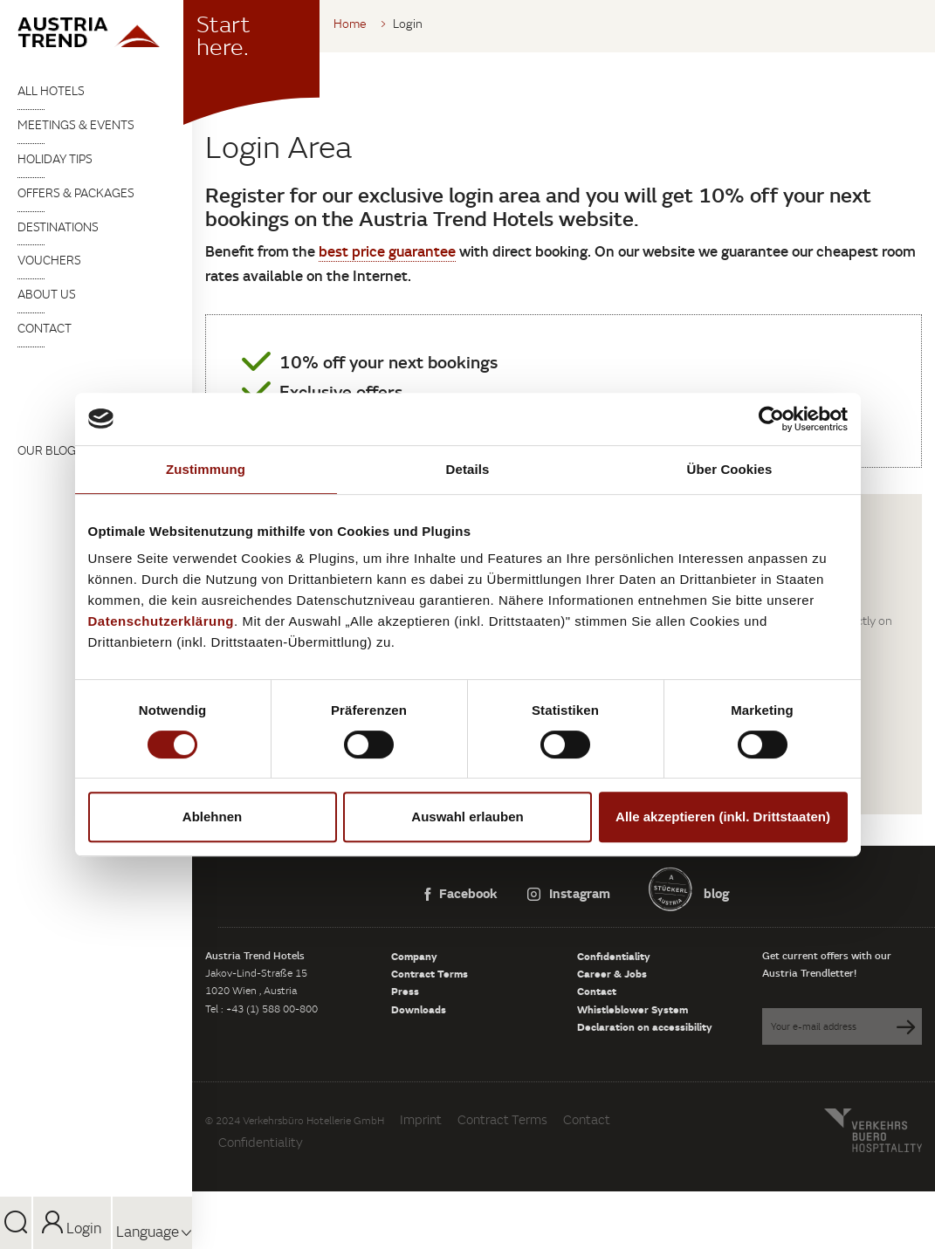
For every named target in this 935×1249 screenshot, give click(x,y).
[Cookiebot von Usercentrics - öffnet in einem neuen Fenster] (771, 419)
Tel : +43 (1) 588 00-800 (261, 1008)
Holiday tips (55, 159)
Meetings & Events (75, 125)
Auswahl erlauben (467, 816)
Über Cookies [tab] (730, 469)
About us (46, 294)
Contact (44, 328)
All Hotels (51, 91)
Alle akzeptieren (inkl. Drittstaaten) (722, 816)
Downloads (418, 1009)
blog (715, 892)
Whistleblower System (632, 1009)
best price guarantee (387, 251)
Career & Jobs (612, 973)
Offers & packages (75, 193)
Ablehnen (212, 816)
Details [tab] (468, 469)
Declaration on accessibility (644, 1026)
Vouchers (49, 260)
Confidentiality (613, 956)
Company (414, 956)
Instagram (568, 892)
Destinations (58, 227)
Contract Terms (429, 973)
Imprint (421, 1119)
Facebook (461, 892)
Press (405, 991)
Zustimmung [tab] (205, 469)
